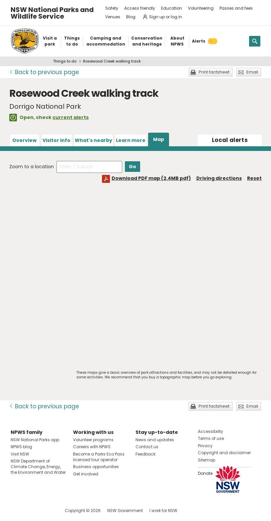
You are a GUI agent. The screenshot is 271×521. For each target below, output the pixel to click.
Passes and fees (236, 8)
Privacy (205, 446)
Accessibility (210, 431)
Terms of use (211, 438)
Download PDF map (151, 178)
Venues (112, 17)
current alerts (70, 117)
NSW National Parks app (35, 440)
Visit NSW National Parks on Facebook (17, 510)
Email (252, 72)
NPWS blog (21, 447)
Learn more (130, 140)
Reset (254, 178)
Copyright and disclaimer (224, 453)
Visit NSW (20, 454)
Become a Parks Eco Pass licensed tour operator (99, 456)
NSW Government (125, 510)
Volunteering (201, 8)
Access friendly (139, 8)
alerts (230, 140)
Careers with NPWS (92, 447)
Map (158, 139)
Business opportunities (96, 466)
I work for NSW (163, 510)
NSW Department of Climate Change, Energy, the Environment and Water (38, 466)
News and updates (155, 440)
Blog (131, 17)
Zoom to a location (31, 166)
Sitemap (206, 460)
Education (171, 8)
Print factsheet (214, 72)
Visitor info (56, 140)
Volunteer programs (93, 440)
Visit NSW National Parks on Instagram (31, 510)
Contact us (147, 447)
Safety (111, 8)
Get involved (85, 474)
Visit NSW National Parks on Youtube (45, 510)
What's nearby (93, 140)
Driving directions (219, 178)
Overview (24, 140)
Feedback (145, 454)
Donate (205, 473)
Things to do (64, 61)
